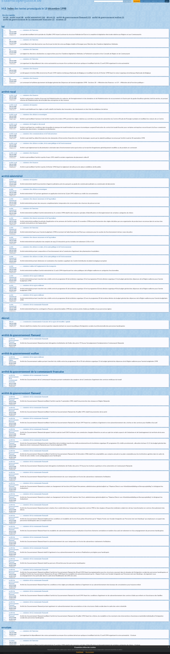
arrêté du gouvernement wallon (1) (108, 17)
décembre (54, 8)
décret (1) (51, 17)
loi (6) (5, 17)
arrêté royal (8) (16, 17)
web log (154, 1)
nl (168, 1)
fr (166, 1)
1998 (63, 8)
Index (10, 8)
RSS (142, 1)
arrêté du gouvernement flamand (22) (73, 17)
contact (161, 1)
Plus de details (90, 652)
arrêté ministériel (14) (35, 17)
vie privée (137, 1)
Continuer (79, 652)
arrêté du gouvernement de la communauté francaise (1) (28, 19)
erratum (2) (61, 19)
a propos (147, 1)
